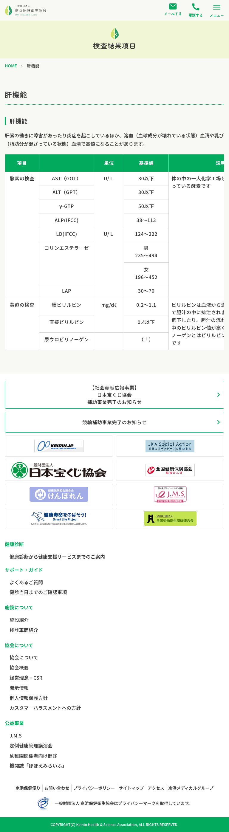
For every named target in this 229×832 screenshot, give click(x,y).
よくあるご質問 (26, 582)
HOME (11, 66)
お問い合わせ (56, 788)
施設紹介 (19, 619)
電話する (195, 10)
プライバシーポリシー (94, 788)
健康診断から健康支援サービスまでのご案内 (57, 556)
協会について (24, 657)
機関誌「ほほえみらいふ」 (38, 765)
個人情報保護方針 (29, 697)
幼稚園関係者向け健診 (33, 755)
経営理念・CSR (26, 677)
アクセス (156, 788)
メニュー (217, 10)
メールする (173, 9)
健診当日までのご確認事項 (38, 592)
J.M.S (16, 735)
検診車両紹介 (24, 629)
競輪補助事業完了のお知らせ (114, 422)
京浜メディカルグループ (190, 788)
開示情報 (19, 687)
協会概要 (19, 667)
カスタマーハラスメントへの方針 (45, 707)
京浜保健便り (28, 788)
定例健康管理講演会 (31, 745)
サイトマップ (131, 788)
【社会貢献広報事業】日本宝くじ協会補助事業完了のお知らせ (114, 394)
